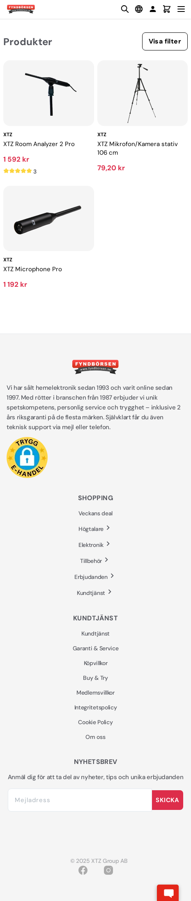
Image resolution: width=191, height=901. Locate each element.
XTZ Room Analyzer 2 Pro (39, 144)
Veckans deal (95, 513)
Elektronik (95, 544)
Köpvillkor (96, 663)
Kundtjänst (95, 592)
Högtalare (95, 528)
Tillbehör (95, 560)
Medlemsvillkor (95, 692)
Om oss (95, 737)
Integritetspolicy (95, 707)
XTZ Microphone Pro (32, 269)
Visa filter (165, 41)
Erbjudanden (95, 576)
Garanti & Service (96, 648)
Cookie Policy (95, 722)
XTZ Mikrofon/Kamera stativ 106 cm (137, 148)
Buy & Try (95, 677)
